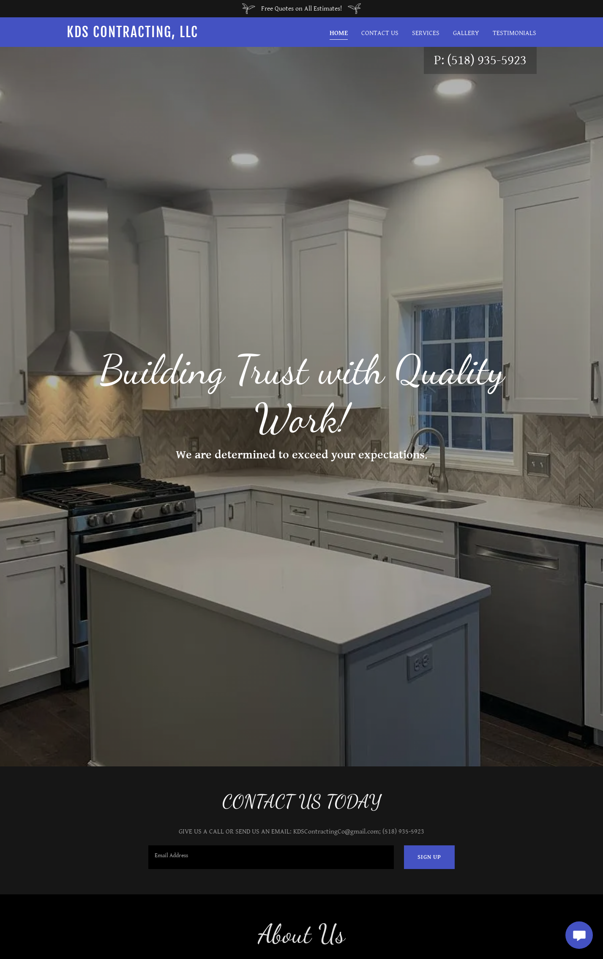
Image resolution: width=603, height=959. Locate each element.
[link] (149, 35)
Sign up (429, 857)
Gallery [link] (466, 33)
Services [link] (425, 33)
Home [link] (339, 33)
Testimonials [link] (514, 33)
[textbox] (271, 857)
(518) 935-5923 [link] (487, 60)
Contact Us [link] (379, 33)
